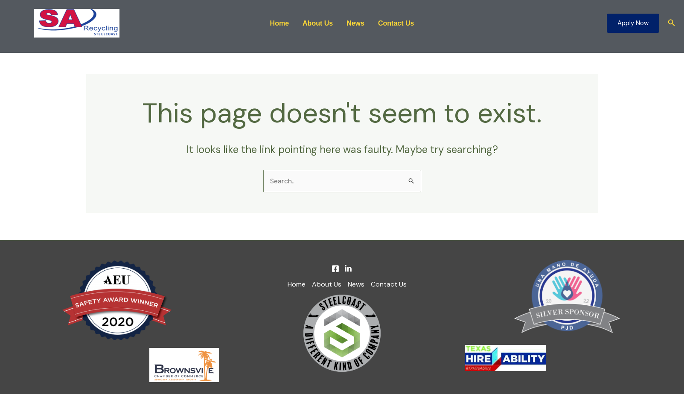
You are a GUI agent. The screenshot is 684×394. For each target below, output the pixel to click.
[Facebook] (335, 268)
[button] (633, 23)
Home (279, 23)
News (355, 23)
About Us (318, 23)
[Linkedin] (348, 268)
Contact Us (396, 23)
